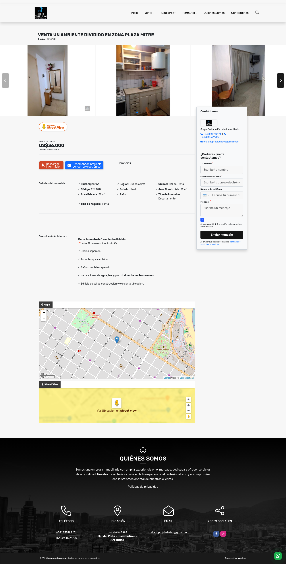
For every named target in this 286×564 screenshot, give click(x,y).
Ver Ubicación (106, 410)
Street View (53, 126)
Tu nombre (206, 163)
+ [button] (44, 313)
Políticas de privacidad (143, 486)
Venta (148, 13)
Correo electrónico (211, 176)
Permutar (188, 13)
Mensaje (205, 201)
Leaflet (167, 378)
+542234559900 (209, 137)
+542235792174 (212, 134)
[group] (47, 80)
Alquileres (167, 13)
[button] (137, 112)
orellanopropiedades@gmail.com (221, 141)
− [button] (44, 318)
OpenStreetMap (186, 378)
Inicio (134, 13)
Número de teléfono (211, 188)
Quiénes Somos (214, 13)
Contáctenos (240, 13)
